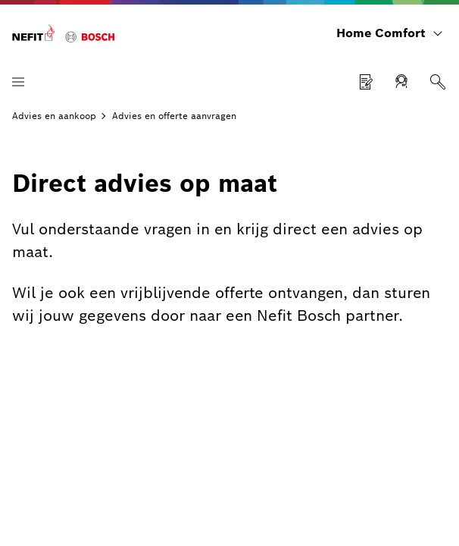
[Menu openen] (18, 82)
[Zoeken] (438, 82)
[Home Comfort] (63, 33)
